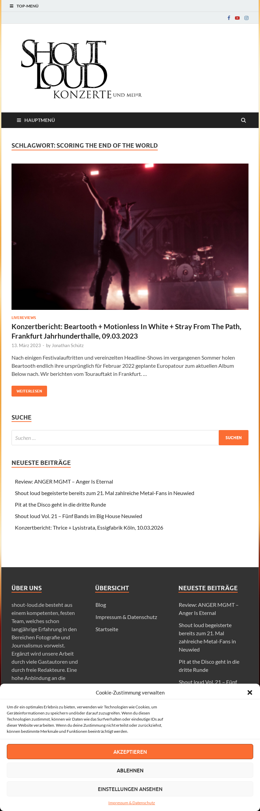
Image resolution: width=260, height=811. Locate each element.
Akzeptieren (130, 752)
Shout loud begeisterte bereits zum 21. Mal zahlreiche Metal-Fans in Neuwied (104, 493)
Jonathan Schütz (68, 345)
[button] (249, 692)
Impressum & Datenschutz (131, 802)
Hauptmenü (39, 120)
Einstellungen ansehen (130, 789)
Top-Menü (28, 5)
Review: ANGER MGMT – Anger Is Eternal (64, 481)
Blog (100, 604)
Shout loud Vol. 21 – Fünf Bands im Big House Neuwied (78, 516)
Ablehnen (130, 770)
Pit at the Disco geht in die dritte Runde (60, 504)
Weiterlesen (27, 389)
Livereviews (24, 317)
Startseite (106, 629)
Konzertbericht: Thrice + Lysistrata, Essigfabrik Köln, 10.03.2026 (89, 527)
